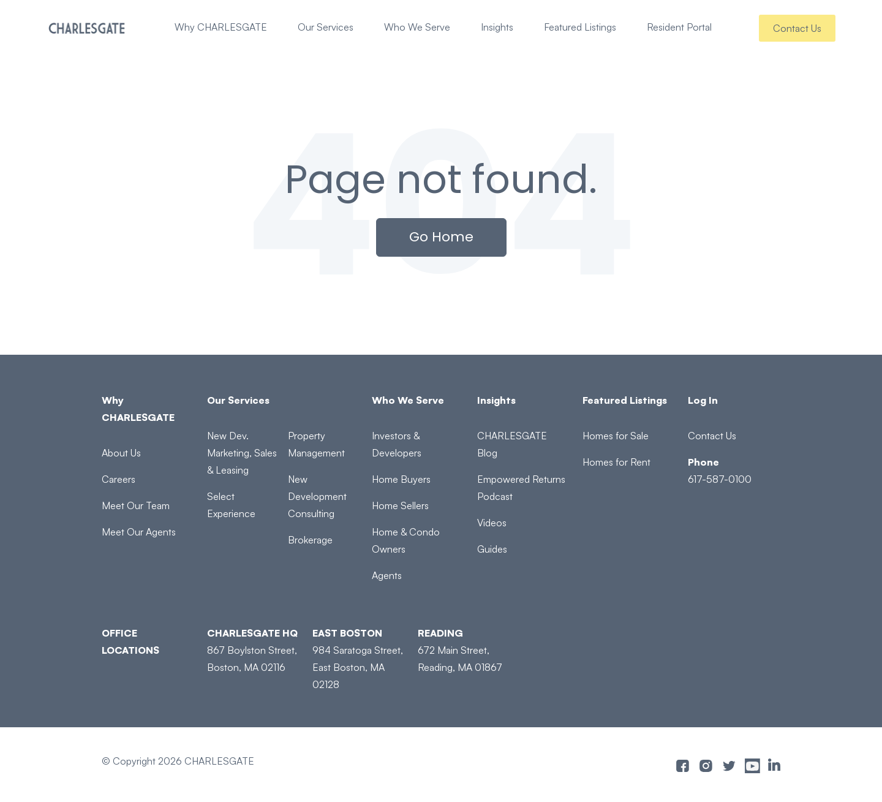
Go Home (441, 236)
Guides (492, 549)
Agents (387, 575)
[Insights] (523, 400)
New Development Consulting (317, 496)
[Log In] (734, 400)
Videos (492, 522)
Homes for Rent (616, 462)
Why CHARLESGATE (221, 27)
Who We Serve (417, 27)
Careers (118, 479)
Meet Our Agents (139, 532)
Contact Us (797, 28)
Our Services (325, 27)
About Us (121, 453)
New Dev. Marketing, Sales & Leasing (242, 452)
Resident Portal (679, 27)
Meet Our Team (136, 505)
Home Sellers (400, 505)
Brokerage (310, 540)
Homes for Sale (615, 435)
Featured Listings (580, 27)
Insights (497, 27)
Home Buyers (401, 479)
